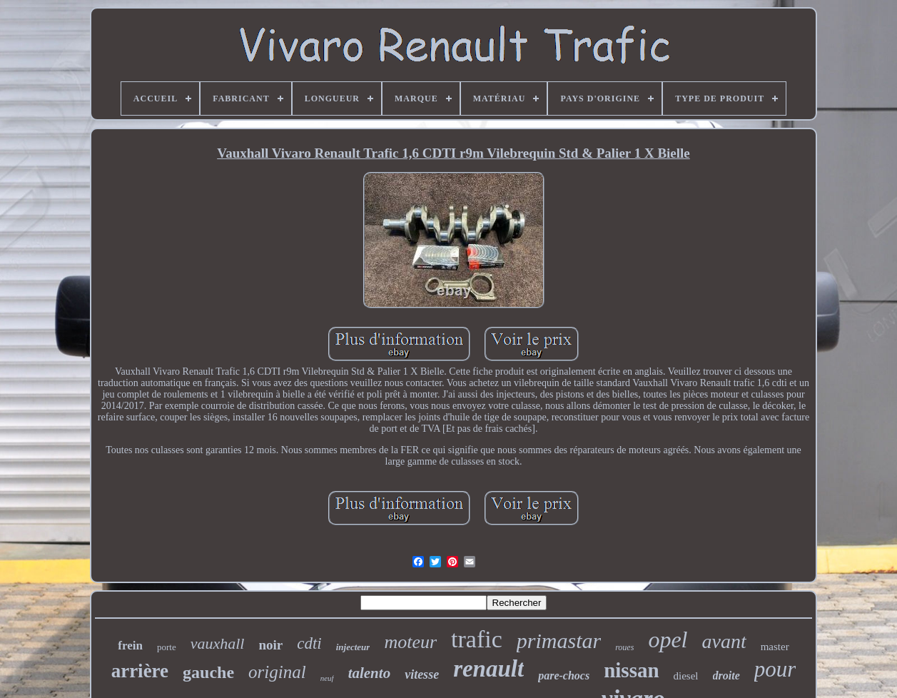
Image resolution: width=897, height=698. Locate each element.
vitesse (422, 674)
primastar (559, 640)
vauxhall (218, 643)
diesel (686, 676)
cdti (309, 643)
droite (726, 675)
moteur (410, 642)
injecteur (353, 647)
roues (624, 647)
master (775, 646)
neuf (327, 678)
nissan (631, 670)
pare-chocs (563, 675)
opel (667, 639)
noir (270, 644)
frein (130, 645)
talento (369, 673)
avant (723, 641)
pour (775, 669)
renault (488, 669)
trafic (476, 639)
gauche (208, 672)
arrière (139, 671)
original (277, 672)
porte (166, 647)
